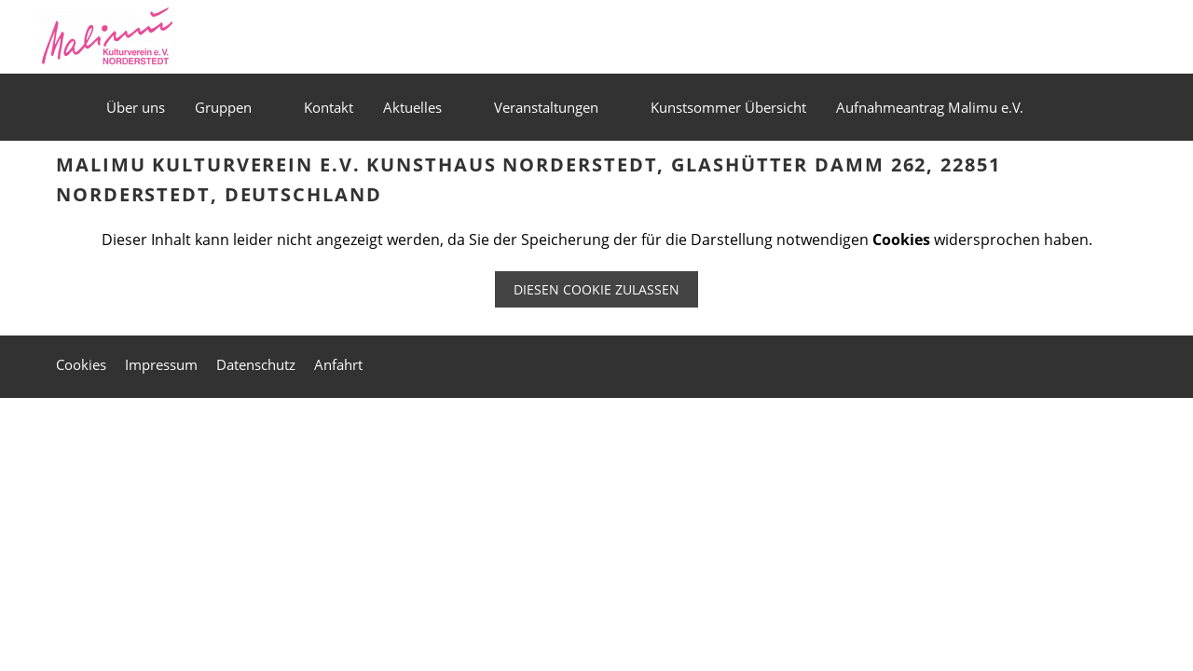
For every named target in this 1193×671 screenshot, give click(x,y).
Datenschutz (255, 364)
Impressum (161, 364)
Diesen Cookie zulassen (596, 289)
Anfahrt (338, 364)
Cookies (81, 364)
